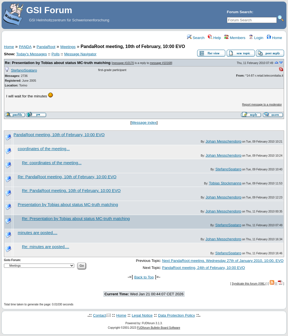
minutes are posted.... (37, 232)
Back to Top (144, 277)
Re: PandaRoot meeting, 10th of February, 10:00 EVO (67, 177)
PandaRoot (46, 47)
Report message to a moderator (262, 104)
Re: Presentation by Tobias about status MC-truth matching (58, 63)
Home (274, 38)
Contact (99, 315)
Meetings (68, 47)
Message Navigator (80, 54)
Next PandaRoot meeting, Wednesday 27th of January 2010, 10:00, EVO (223, 261)
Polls (55, 54)
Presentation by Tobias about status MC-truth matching (68, 204)
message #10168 (161, 63)
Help (214, 38)
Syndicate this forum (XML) (249, 283)
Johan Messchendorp (223, 141)
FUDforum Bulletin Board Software (158, 327)
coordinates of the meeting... (44, 149)
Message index (144, 122)
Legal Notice (142, 315)
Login (256, 38)
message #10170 (123, 63)
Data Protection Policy (176, 315)
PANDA (25, 47)
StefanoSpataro (24, 70)
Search (195, 38)
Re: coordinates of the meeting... (52, 163)
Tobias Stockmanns (225, 183)
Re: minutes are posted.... (45, 246)
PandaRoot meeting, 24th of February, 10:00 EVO (203, 268)
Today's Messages (31, 54)
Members (234, 38)
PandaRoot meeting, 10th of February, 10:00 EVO (59, 134)
